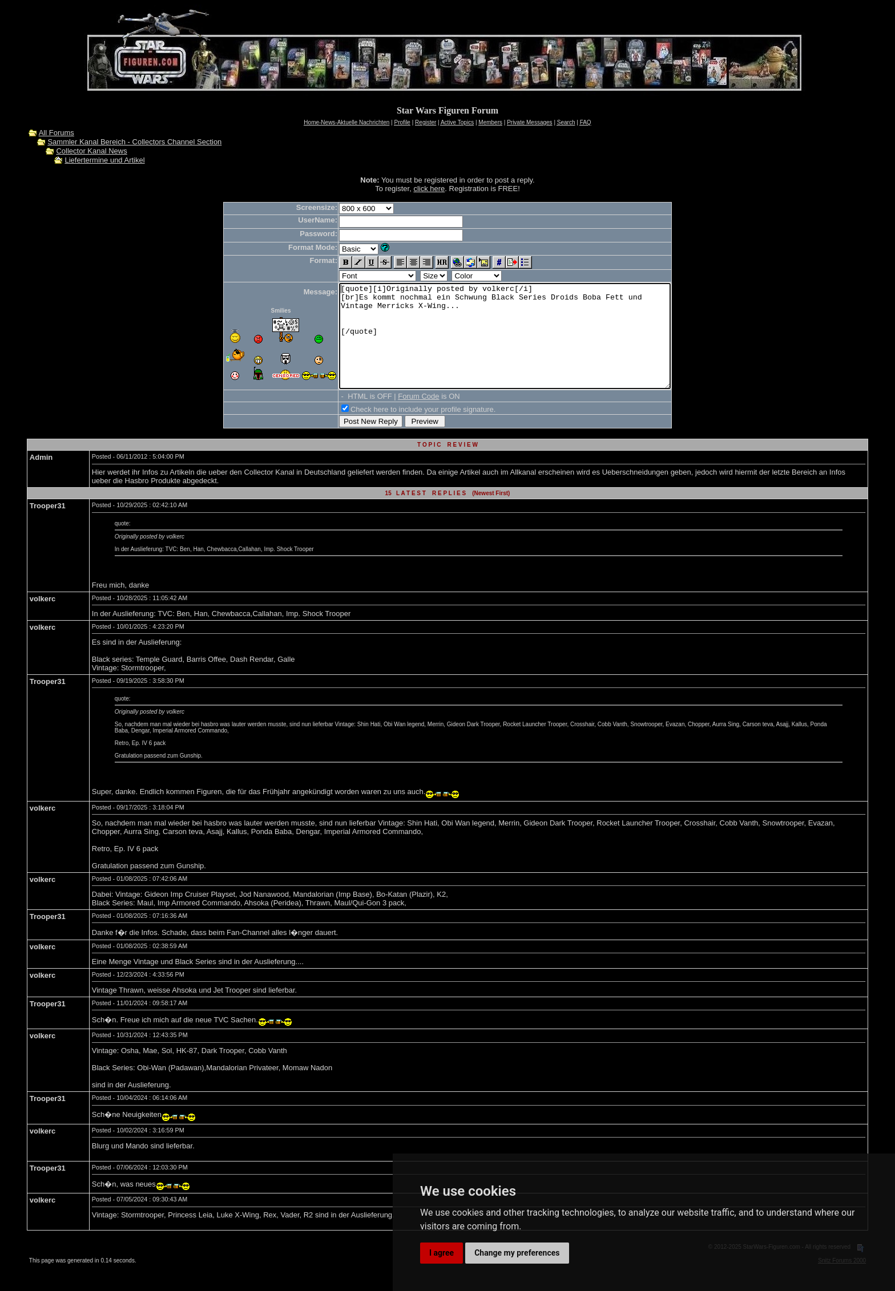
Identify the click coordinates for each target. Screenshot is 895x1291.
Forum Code (398, 416)
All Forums (56, 132)
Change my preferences (516, 1252)
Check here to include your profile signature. (402, 430)
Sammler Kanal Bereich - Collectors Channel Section (134, 141)
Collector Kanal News (91, 151)
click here (429, 188)
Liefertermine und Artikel (104, 160)
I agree (441, 1252)
